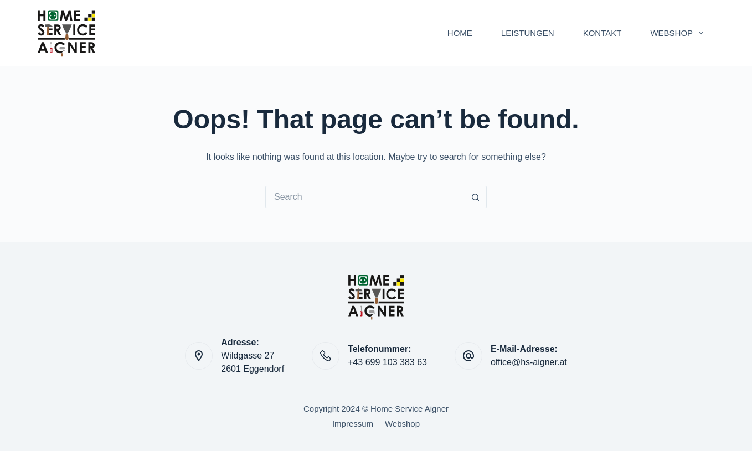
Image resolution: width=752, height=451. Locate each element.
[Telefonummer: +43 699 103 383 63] (325, 356)
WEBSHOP (679, 33)
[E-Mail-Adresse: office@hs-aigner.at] (468, 356)
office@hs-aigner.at (529, 362)
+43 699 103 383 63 (387, 362)
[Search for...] (365, 197)
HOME (459, 33)
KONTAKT (602, 33)
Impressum (352, 423)
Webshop (402, 423)
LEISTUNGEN (527, 33)
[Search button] (476, 197)
